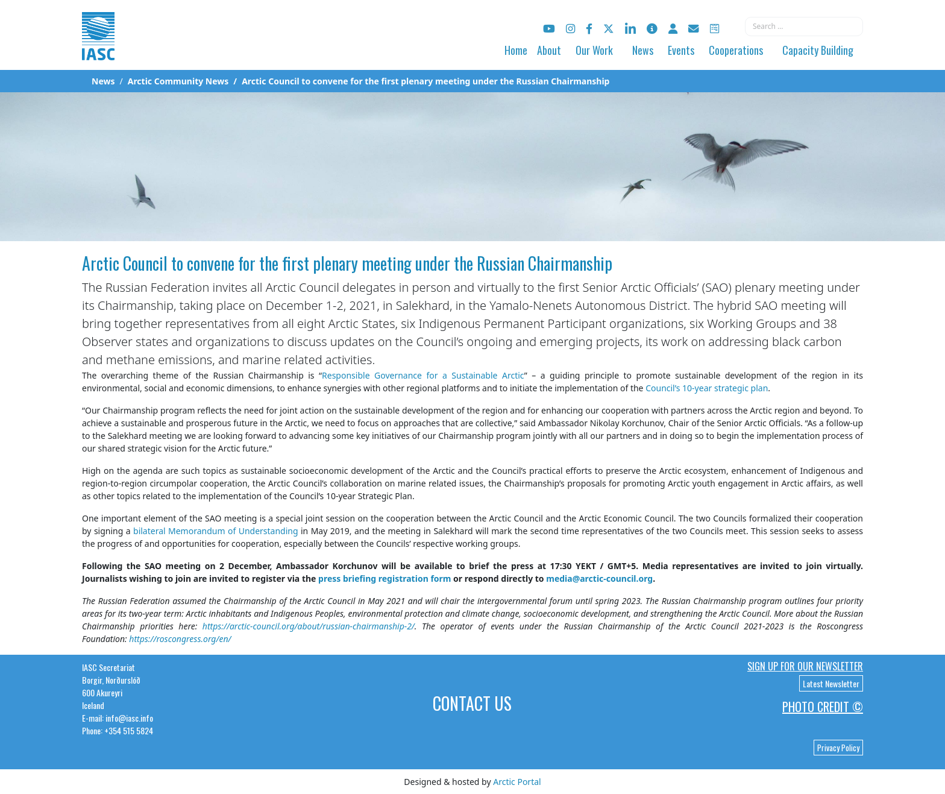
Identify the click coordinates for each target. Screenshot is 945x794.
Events (681, 50)
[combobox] (804, 26)
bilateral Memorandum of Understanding (215, 531)
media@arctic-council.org (599, 578)
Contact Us (472, 703)
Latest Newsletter (831, 683)
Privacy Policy (838, 748)
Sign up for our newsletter (805, 666)
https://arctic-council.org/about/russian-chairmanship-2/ (308, 626)
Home (515, 50)
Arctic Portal (517, 781)
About (549, 50)
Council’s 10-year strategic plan (706, 388)
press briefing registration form (384, 578)
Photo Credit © (822, 707)
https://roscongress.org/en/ (180, 638)
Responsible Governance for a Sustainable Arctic (423, 375)
